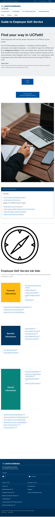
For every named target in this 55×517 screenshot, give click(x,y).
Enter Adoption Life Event (32, 331)
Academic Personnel (7, 493)
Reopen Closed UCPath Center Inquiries (14, 214)
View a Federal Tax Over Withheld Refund (14, 420)
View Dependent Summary (10, 353)
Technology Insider (44, 11)
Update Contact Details (31, 293)
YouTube (32, 477)
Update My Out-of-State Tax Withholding (14, 422)
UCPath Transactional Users (35, 493)
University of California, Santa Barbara (10, 1)
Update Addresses (30, 290)
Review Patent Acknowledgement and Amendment (17, 307)
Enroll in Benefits (29, 329)
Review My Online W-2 (10, 428)
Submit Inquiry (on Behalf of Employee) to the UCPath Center (19, 209)
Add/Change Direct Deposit (32, 379)
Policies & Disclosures (7, 505)
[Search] (50, 1)
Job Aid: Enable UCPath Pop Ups (12, 200)
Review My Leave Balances (32, 372)
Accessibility (10, 512)
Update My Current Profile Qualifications (14, 312)
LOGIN (35, 1)
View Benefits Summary (10, 350)
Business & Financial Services (9, 496)
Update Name (28, 300)
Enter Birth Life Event (30, 334)
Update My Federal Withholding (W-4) (14, 415)
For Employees (5, 11)
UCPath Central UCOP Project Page (11, 502)
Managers (30, 490)
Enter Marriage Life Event (31, 336)
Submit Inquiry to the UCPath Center (13, 207)
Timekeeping (5, 499)
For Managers (16, 11)
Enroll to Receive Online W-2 (11, 425)
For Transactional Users (29, 11)
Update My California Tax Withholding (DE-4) (15, 417)
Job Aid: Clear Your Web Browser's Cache (14, 198)
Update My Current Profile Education (13, 310)
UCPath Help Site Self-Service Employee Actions (28, 95)
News (2, 15)
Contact (9, 15)
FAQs (15, 15)
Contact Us (5, 486)
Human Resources (6, 490)
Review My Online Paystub (32, 383)
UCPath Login (27, 82)
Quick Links (42, 1)
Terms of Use (3, 512)
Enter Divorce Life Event (31, 339)
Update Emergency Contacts (32, 295)
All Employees (31, 486)
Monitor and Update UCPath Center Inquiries (15, 212)
